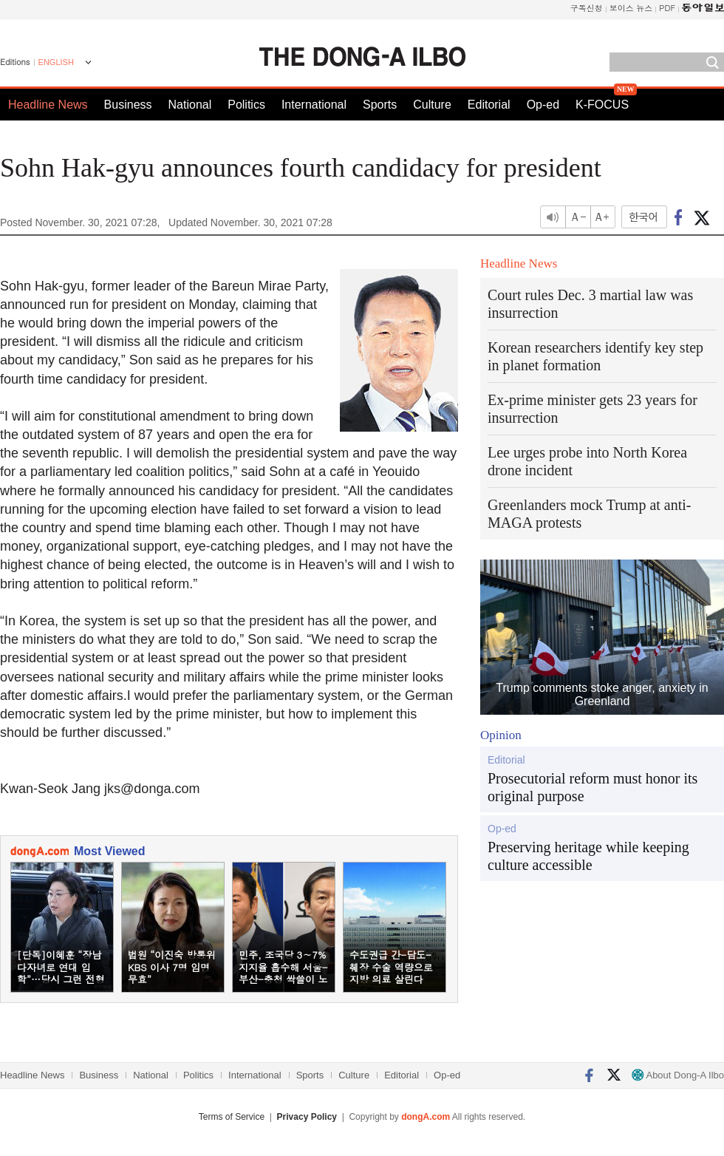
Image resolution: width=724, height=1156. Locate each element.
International (313, 104)
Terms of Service (231, 1117)
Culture (432, 104)
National (190, 104)
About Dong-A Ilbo (678, 1075)
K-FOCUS (602, 104)
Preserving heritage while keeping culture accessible (588, 856)
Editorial (489, 104)
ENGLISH (56, 62)
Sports (380, 104)
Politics (246, 104)
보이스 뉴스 (631, 7)
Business (128, 104)
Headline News (48, 104)
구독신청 (586, 7)
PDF (667, 7)
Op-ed (543, 104)
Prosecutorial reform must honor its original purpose (592, 787)
